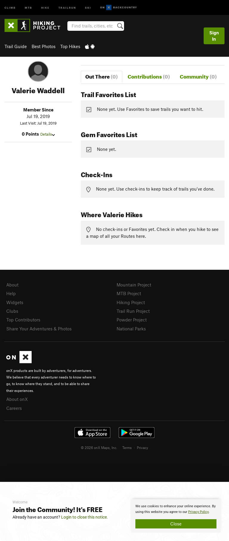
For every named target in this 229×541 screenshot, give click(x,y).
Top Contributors (23, 319)
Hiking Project (131, 302)
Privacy (142, 447)
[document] (175, 515)
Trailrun (67, 7)
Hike (45, 7)
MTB (28, 7)
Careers (14, 408)
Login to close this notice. (84, 517)
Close (176, 523)
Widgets (14, 302)
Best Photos (43, 46)
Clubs (12, 311)
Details (47, 134)
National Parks (131, 328)
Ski (88, 7)
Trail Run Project (133, 311)
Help (11, 293)
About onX (17, 399)
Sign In (214, 36)
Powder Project (132, 319)
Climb (10, 7)
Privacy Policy (198, 512)
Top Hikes (70, 46)
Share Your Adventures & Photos (39, 328)
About (12, 284)
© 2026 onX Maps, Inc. (99, 447)
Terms (127, 447)
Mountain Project (134, 284)
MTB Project (129, 293)
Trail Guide (15, 46)
